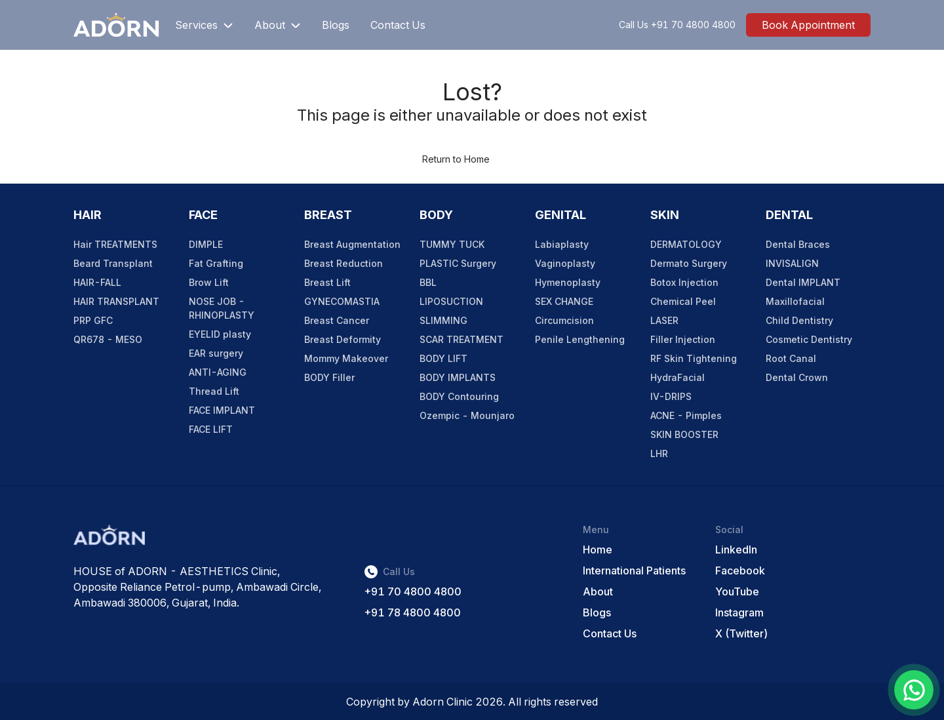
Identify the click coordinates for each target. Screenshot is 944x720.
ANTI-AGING (217, 372)
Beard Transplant (113, 263)
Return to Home (456, 159)
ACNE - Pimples (686, 415)
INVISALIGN (792, 263)
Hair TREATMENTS (115, 244)
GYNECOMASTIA (342, 301)
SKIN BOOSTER (684, 434)
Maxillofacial (795, 301)
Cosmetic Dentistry (809, 339)
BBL (428, 282)
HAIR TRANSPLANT (116, 301)
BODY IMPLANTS (458, 377)
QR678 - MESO (107, 339)
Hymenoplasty (567, 282)
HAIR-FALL (97, 282)
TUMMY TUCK (452, 244)
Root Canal (791, 358)
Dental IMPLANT (803, 282)
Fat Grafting (216, 263)
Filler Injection (682, 339)
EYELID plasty (220, 334)
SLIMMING (443, 320)
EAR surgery (216, 353)
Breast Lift (327, 282)
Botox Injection (684, 282)
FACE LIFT (211, 429)
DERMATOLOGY (686, 244)
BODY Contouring (459, 396)
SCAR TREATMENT (461, 339)
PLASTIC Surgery (458, 263)
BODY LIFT (443, 358)
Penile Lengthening (580, 339)
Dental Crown (797, 377)
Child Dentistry (799, 320)
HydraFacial (677, 377)
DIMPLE (206, 244)
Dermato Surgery (688, 263)
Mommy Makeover (346, 358)
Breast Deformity (342, 339)
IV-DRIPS (671, 396)
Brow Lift (209, 282)
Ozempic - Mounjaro (467, 415)
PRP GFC (93, 320)
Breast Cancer (336, 320)
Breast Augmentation (352, 244)
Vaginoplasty (565, 263)
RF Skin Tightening (693, 358)
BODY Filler (329, 377)
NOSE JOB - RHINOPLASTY (221, 308)
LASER (664, 320)
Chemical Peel (683, 301)
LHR (659, 453)
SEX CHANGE (564, 301)
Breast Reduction (343, 263)
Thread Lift (214, 391)
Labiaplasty (562, 244)
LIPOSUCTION (451, 301)
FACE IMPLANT (222, 410)
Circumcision (564, 320)
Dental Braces (798, 244)
